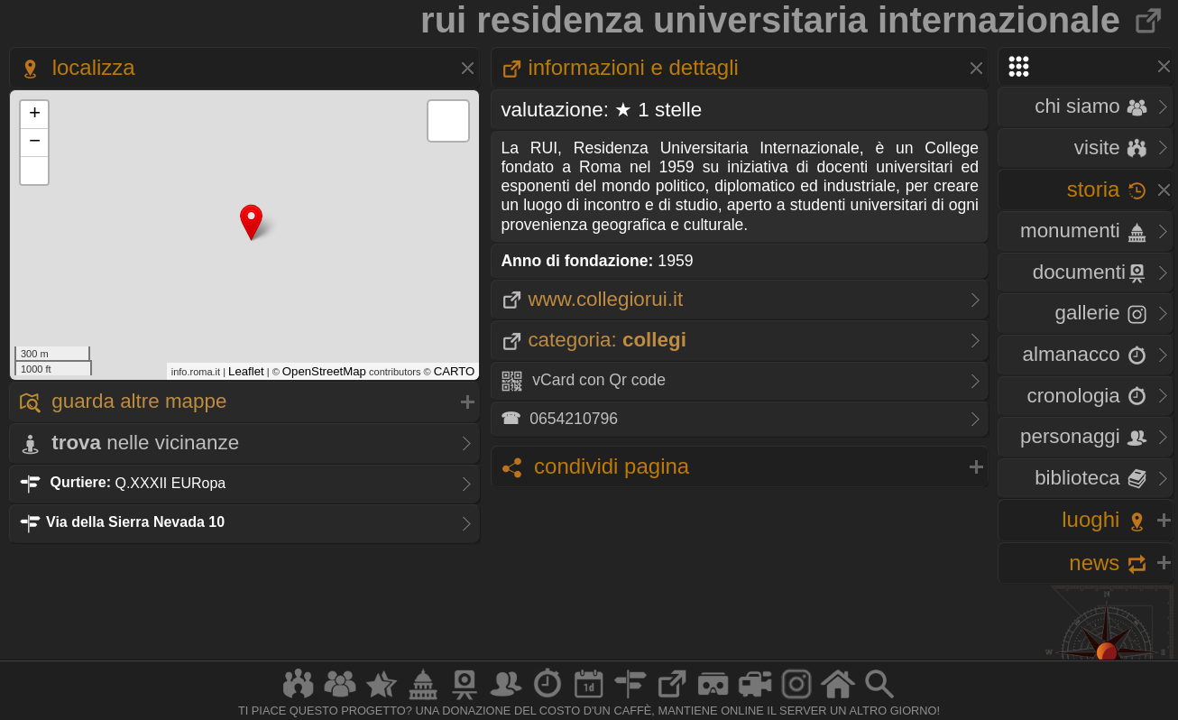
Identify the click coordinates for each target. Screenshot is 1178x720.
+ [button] (35, 114)
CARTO (454, 371)
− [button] (35, 142)
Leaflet (246, 371)
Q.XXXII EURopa (122, 482)
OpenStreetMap (324, 371)
